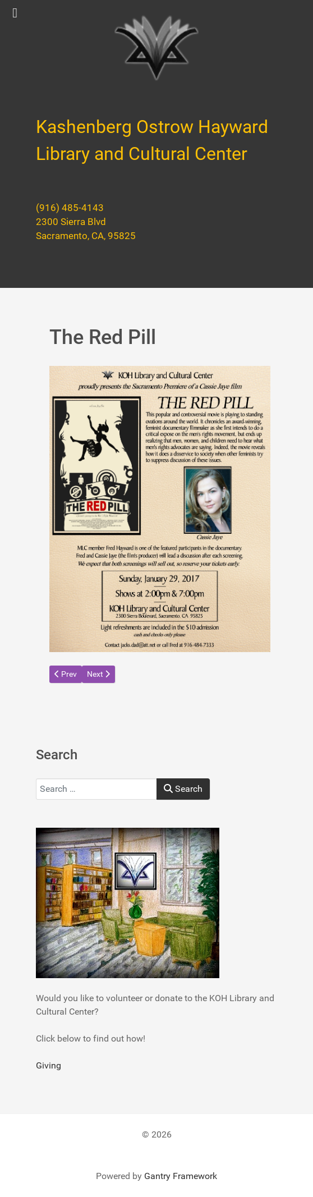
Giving (48, 1065)
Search (183, 788)
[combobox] (96, 789)
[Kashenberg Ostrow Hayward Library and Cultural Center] (156, 48)
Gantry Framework (180, 1176)
